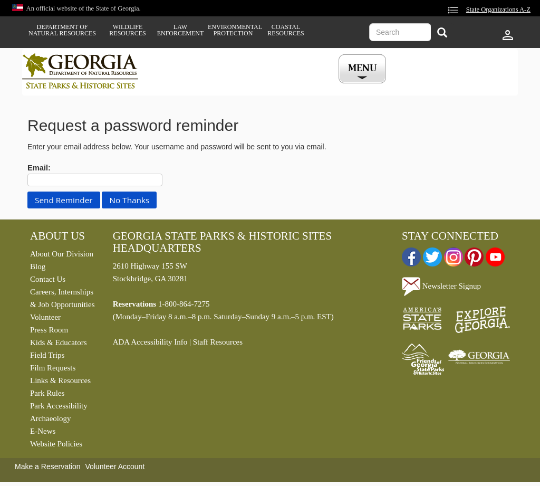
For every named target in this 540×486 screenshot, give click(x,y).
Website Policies (56, 444)
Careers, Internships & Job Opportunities (62, 298)
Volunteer (45, 317)
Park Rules (47, 393)
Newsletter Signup (441, 286)
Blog (37, 266)
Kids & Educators (58, 342)
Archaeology (50, 418)
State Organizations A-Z (498, 9)
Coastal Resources (285, 30)
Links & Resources (60, 380)
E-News (42, 431)
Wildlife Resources (127, 30)
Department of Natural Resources (62, 30)
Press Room (49, 330)
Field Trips (47, 355)
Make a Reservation (48, 466)
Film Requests (52, 368)
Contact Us (47, 279)
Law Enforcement (180, 30)
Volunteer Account (114, 466)
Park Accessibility (59, 406)
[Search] (442, 33)
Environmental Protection (233, 30)
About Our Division (61, 254)
